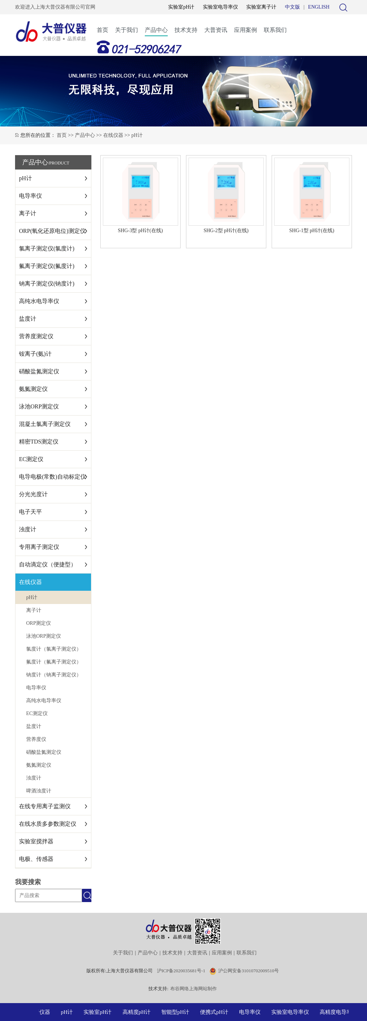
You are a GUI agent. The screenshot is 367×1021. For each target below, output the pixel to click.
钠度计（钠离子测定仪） (53, 674)
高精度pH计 (139, 1012)
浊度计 (27, 529)
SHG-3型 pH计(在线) (140, 230)
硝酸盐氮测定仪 (39, 371)
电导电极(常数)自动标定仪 (52, 477)
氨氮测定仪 (33, 389)
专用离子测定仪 (39, 547)
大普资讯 (215, 30)
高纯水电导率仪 (39, 301)
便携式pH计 (216, 1012)
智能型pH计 (177, 1012)
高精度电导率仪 (340, 1012)
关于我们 (126, 30)
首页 (102, 30)
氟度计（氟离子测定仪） (53, 662)
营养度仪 (36, 739)
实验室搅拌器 (36, 841)
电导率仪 (30, 196)
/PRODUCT (58, 163)
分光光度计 (33, 494)
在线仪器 (113, 135)
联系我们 (275, 30)
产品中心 (156, 30)
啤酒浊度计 (38, 791)
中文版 (292, 7)
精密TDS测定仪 (38, 441)
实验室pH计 (181, 7)
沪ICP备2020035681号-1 (181, 970)
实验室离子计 (261, 7)
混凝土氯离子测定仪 (45, 424)
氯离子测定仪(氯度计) (47, 248)
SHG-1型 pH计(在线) (311, 230)
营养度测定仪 (36, 336)
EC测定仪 (31, 459)
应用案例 (245, 30)
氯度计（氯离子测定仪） (53, 649)
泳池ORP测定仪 (39, 406)
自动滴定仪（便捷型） (47, 564)
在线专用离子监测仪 (45, 806)
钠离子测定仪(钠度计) (47, 284)
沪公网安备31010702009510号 (248, 970)
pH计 (136, 135)
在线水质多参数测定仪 (47, 824)
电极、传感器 (36, 859)
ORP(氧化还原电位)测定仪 (52, 231)
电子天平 (30, 512)
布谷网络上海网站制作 (193, 988)
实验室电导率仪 (220, 7)
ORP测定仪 (38, 623)
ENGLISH (319, 7)
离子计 (27, 213)
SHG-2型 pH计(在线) (226, 230)
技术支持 (186, 30)
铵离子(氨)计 (35, 354)
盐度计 (27, 319)
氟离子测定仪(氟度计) (47, 266)
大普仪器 (41, 1012)
